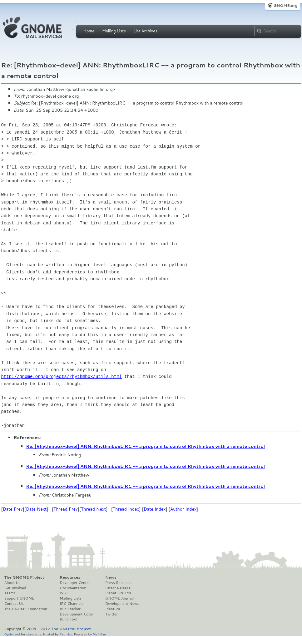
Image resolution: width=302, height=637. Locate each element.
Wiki (63, 592)
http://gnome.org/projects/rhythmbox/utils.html (61, 377)
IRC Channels (71, 603)
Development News (122, 603)
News (110, 577)
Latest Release (118, 588)
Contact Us (14, 603)
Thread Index (126, 509)
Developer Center (75, 582)
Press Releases (118, 582)
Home (89, 31)
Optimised (12, 634)
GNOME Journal (119, 598)
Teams (10, 592)
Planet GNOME (118, 592)
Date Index (155, 509)
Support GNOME (19, 598)
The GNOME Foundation (25, 608)
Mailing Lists (114, 31)
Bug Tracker (70, 608)
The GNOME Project (24, 577)
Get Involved (15, 588)
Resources (70, 577)
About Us (12, 582)
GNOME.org (285, 5)
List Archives (145, 31)
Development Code (76, 614)
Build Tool (68, 619)
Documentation (73, 588)
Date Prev (13, 509)
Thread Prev (65, 509)
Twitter (111, 614)
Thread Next (93, 509)
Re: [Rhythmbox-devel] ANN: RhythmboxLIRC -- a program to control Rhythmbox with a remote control (145, 446)
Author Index (183, 509)
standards (33, 634)
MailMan (99, 634)
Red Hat (65, 634)
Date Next (36, 509)
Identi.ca (112, 608)
